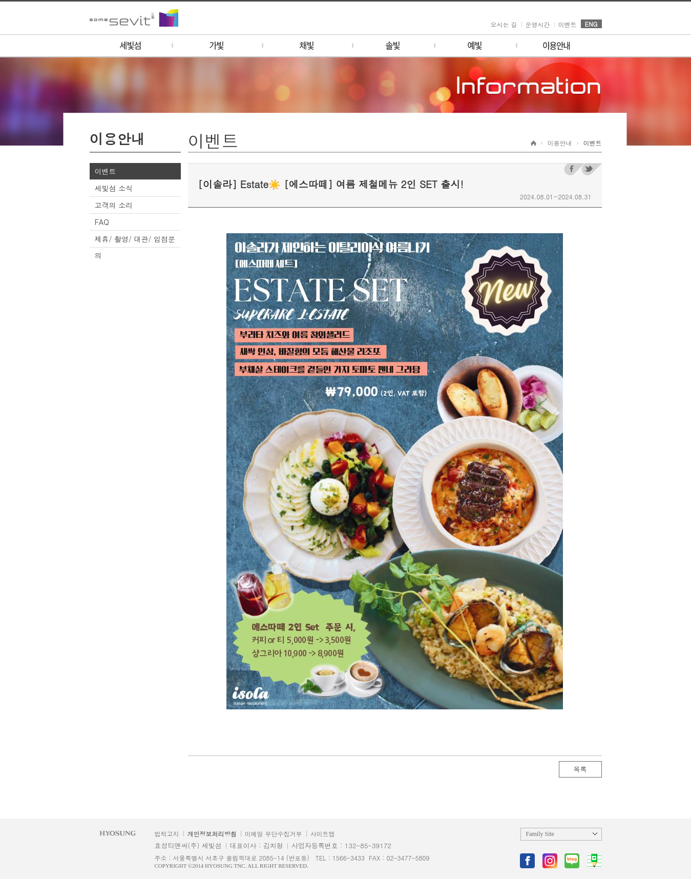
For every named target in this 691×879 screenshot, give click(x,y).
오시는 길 (504, 24)
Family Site (540, 833)
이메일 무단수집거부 (273, 833)
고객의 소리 (114, 205)
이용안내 (560, 142)
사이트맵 (322, 833)
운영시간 (538, 24)
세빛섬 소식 (114, 188)
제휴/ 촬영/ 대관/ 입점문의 (135, 247)
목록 (580, 769)
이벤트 (567, 24)
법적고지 (167, 833)
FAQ (102, 222)
